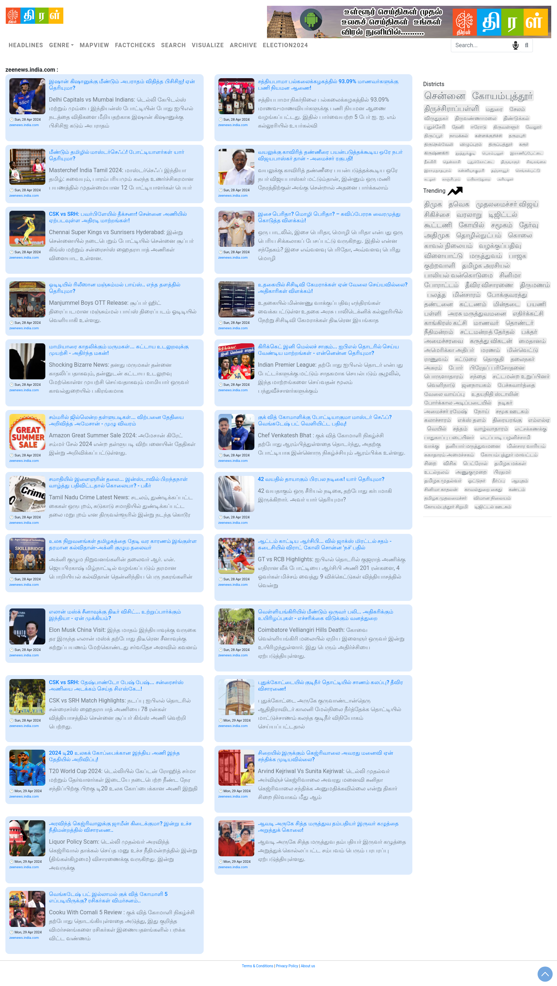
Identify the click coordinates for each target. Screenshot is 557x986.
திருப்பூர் (433, 135)
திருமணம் (535, 285)
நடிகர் (505, 403)
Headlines (26, 45)
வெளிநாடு (441, 385)
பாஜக (517, 255)
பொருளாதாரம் (443, 376)
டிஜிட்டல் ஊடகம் (493, 506)
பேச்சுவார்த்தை (516, 385)
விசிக (449, 463)
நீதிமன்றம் (438, 331)
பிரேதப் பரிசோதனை (497, 367)
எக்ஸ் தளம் (472, 420)
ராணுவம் (436, 359)
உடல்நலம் (436, 472)
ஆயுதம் (520, 480)
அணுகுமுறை (471, 472)
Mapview (94, 45)
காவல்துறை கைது (483, 489)
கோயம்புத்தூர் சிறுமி (446, 506)
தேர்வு (528, 225)
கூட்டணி (438, 225)
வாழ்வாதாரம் (491, 429)
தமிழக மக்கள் (510, 463)
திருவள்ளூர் (506, 127)
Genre (59, 45)
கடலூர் (429, 179)
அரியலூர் (505, 179)
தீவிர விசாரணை (489, 285)
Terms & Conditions (257, 966)
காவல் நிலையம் (448, 245)
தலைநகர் (522, 359)
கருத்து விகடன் (491, 341)
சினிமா (510, 275)
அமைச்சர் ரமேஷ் (445, 411)
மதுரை (494, 109)
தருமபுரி (517, 135)
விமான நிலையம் (492, 498)
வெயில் (436, 428)
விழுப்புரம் (471, 144)
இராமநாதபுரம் (437, 170)
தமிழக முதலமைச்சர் (445, 498)
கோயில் (471, 225)
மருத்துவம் (486, 255)
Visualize (208, 45)
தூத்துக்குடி (465, 153)
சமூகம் (501, 225)
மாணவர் (486, 322)
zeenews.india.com (24, 125)
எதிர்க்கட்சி (528, 313)
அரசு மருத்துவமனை (477, 313)
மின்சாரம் (466, 294)
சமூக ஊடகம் (512, 411)
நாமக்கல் (458, 135)
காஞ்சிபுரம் (451, 179)
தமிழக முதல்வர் (442, 480)
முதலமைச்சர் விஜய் (507, 204)
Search (173, 45)
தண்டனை (438, 304)
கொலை (520, 235)
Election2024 (285, 45)
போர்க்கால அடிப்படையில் (457, 403)
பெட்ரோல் (475, 463)
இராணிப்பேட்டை (526, 153)
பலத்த (436, 294)
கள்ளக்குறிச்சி (488, 135)
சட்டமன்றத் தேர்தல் (487, 332)
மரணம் (490, 350)
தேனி (458, 127)
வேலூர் (534, 127)
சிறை (430, 463)
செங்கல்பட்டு (528, 170)
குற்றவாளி (439, 265)
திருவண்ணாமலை (476, 118)
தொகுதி (493, 359)
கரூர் (523, 144)
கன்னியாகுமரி (471, 170)
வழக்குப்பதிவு (500, 245)
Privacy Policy (287, 966)
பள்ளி (432, 313)
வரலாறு (469, 214)
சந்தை (478, 376)
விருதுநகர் (436, 118)
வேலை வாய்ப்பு (444, 394)
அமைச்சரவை (443, 341)
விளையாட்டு (443, 255)
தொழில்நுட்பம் (478, 235)
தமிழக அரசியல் (486, 265)
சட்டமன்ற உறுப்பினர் (521, 376)
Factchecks (135, 45)
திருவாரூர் (510, 162)
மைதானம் (532, 341)
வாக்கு (431, 446)
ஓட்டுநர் (476, 480)
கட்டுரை (465, 359)
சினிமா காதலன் (441, 489)
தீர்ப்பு (498, 480)
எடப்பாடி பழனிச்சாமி (505, 437)
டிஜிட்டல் (503, 214)
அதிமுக (436, 235)
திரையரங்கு (507, 420)
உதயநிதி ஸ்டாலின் (494, 394)
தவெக (459, 204)
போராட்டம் (441, 285)
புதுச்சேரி (434, 127)
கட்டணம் (472, 304)
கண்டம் (517, 489)
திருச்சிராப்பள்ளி (451, 108)
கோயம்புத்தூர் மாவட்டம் (509, 455)
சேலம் (517, 109)
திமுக (433, 204)
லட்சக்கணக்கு (531, 429)
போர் (456, 367)
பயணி (536, 304)
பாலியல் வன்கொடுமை (458, 275)
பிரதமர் (502, 472)
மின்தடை (506, 304)
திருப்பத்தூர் (500, 144)
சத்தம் (460, 428)
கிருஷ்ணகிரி (436, 153)
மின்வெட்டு (522, 350)
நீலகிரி (430, 161)
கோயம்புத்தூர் (502, 95)
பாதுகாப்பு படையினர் (449, 437)
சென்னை (444, 95)
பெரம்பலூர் (492, 153)
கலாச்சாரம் (437, 420)
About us (308, 966)
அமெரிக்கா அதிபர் (449, 350)
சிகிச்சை (437, 214)
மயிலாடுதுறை (478, 179)
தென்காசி (452, 162)
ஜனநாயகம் (476, 385)
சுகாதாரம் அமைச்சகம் (449, 455)
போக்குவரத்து (507, 294)
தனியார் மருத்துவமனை (473, 446)
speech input (515, 45)
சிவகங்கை (536, 162)
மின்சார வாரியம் (526, 446)
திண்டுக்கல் (516, 118)
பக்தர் (529, 332)
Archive (243, 45)
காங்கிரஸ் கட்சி (445, 322)
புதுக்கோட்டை (480, 162)
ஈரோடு (478, 127)
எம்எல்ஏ (539, 420)
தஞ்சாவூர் (500, 170)
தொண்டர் (520, 322)
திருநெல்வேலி (438, 144)
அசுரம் (433, 367)
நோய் (481, 411)
